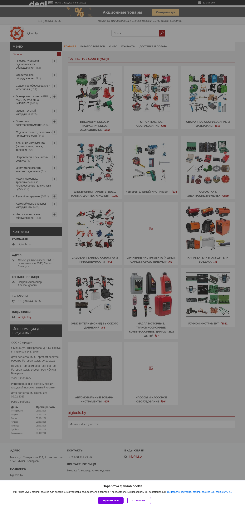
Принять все (111, 500)
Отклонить (139, 500)
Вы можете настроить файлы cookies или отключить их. (199, 491)
